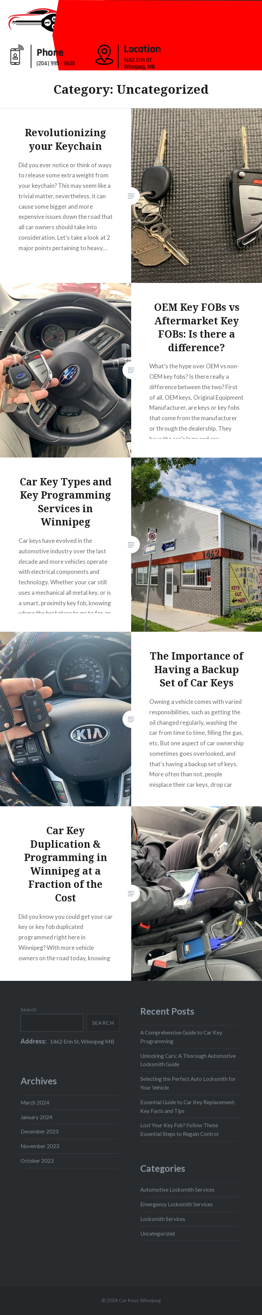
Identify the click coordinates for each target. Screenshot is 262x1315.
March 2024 (35, 1102)
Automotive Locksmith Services (177, 1189)
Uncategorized (157, 1233)
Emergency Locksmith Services (176, 1204)
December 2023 (40, 1131)
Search (28, 1009)
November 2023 (40, 1146)
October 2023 (37, 1161)
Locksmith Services (162, 1219)
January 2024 (36, 1117)
